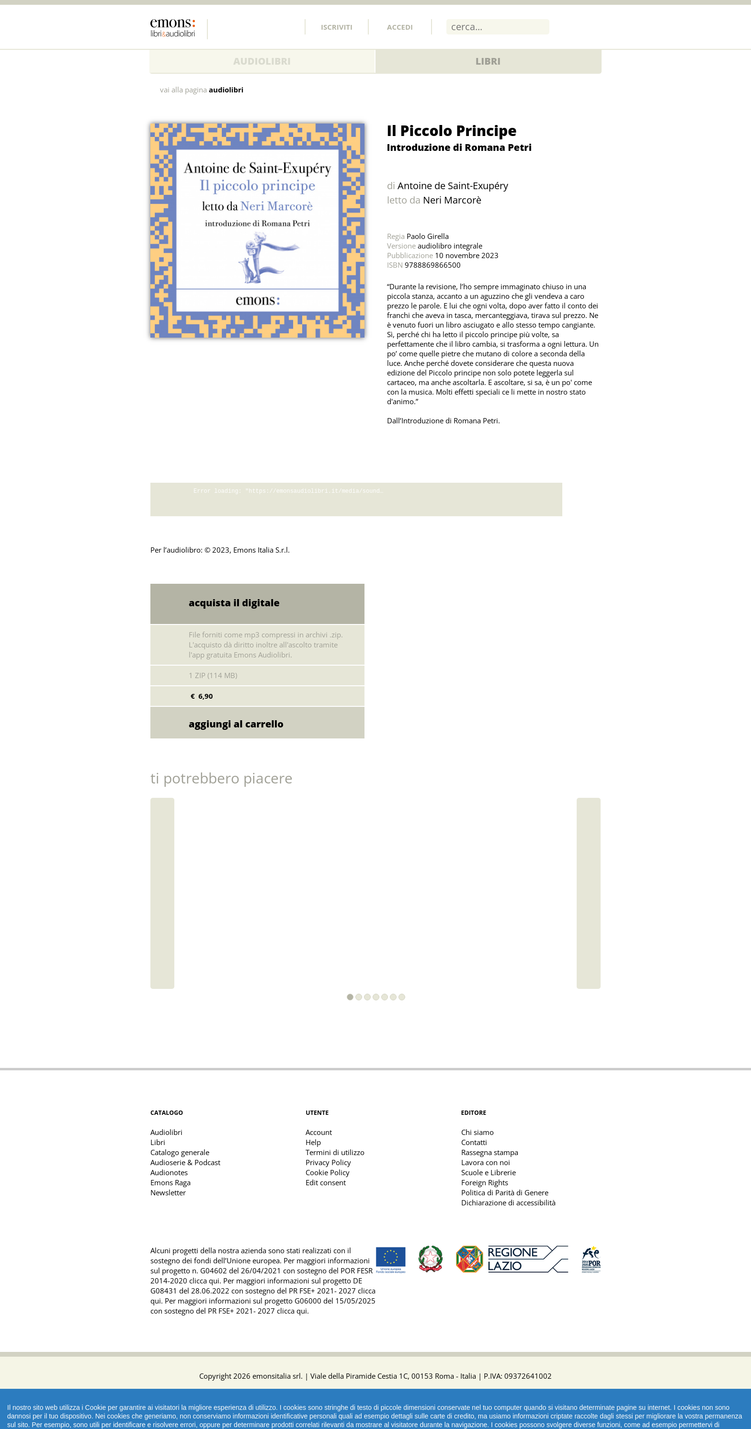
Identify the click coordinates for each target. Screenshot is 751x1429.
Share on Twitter (396, 444)
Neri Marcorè (452, 199)
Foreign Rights (484, 1182)
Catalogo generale (179, 1152)
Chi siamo (477, 1132)
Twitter (246, 26)
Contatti (474, 1142)
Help (313, 1142)
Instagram (267, 26)
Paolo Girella (428, 236)
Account (319, 1132)
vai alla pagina (201, 89)
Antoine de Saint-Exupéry (453, 185)
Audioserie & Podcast (185, 1162)
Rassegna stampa (489, 1152)
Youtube (288, 26)
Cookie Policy (328, 1172)
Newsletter (168, 1192)
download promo (581, 499)
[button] (350, 997)
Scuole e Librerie (488, 1172)
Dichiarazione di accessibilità (508, 1202)
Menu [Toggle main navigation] (593, 26)
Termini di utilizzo (335, 1152)
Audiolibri (262, 61)
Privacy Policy (328, 1162)
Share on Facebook (417, 444)
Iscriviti (337, 27)
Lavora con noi (485, 1162)
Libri (488, 61)
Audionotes (169, 1172)
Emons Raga (170, 1182)
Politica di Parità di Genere (504, 1192)
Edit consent (326, 1182)
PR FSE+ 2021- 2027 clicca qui (257, 1311)
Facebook (224, 26)
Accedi (400, 27)
